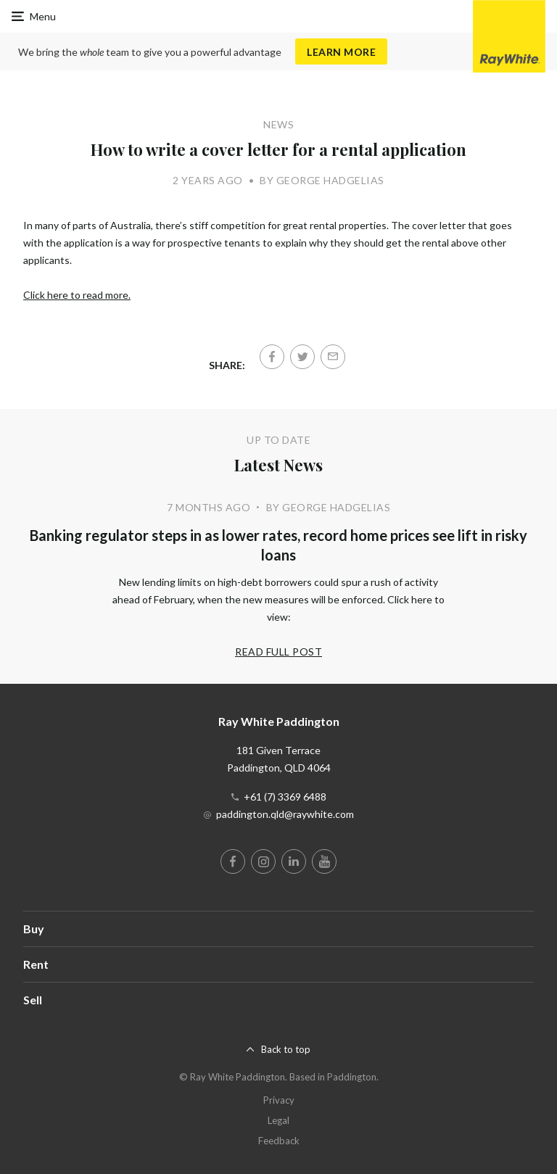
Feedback (279, 1140)
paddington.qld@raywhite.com (285, 814)
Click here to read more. (77, 295)
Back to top (285, 1049)
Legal (278, 1120)
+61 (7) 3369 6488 (285, 796)
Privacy (278, 1100)
